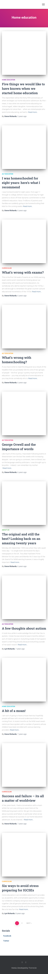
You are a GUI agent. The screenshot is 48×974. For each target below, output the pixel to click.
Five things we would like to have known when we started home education (23, 88)
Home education (8, 80)
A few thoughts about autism (24, 628)
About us (5, 530)
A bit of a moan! (13, 711)
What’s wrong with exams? (23, 272)
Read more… (33, 112)
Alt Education (7, 174)
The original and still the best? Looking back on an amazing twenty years (21, 538)
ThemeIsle (33, 968)
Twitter (6, 941)
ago (22, 116)
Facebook (7, 936)
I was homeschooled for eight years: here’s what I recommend (21, 182)
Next (28, 923)
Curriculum (7, 268)
